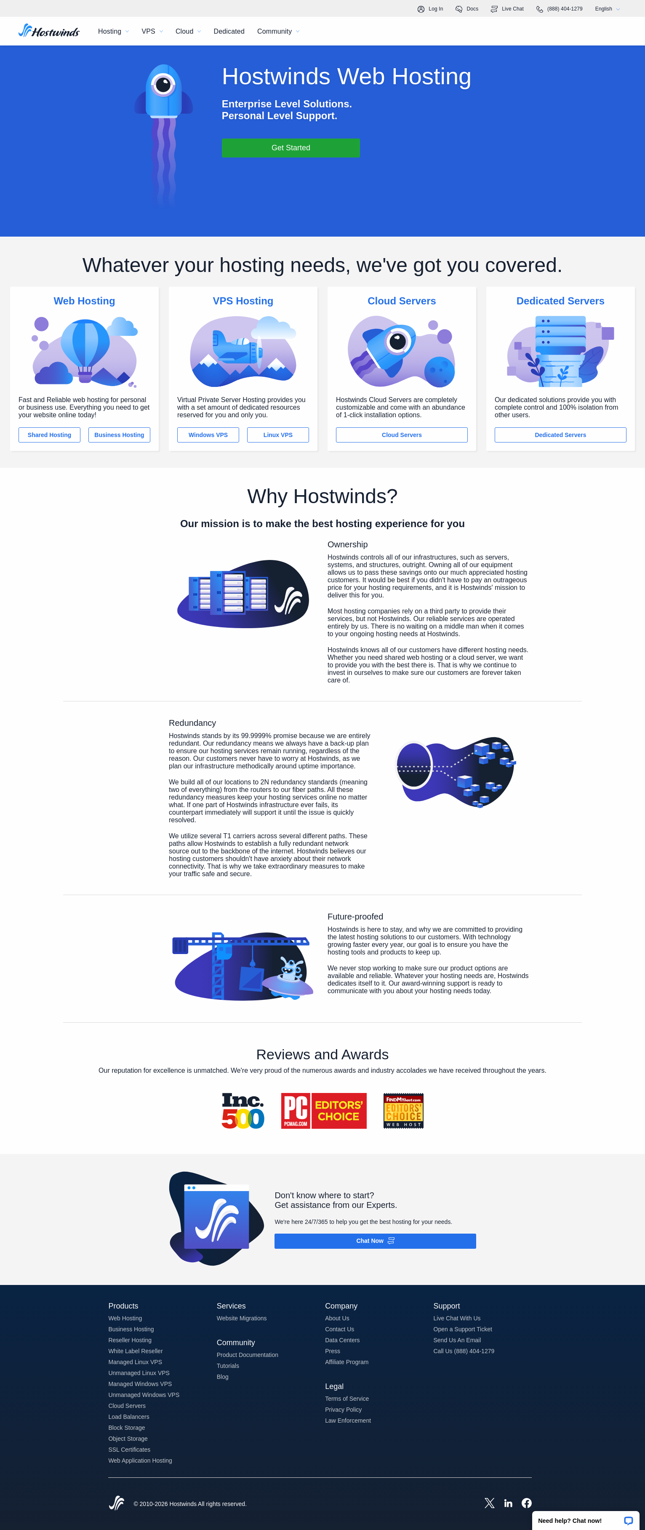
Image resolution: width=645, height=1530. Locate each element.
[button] (586, 1518)
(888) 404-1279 (559, 9)
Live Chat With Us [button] (457, 1318)
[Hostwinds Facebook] (522, 1504)
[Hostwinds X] (485, 1504)
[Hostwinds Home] (116, 1504)
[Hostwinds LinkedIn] (504, 1504)
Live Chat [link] (507, 9)
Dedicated (229, 31)
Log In (430, 9)
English (609, 9)
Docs (467, 9)
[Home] (49, 31)
